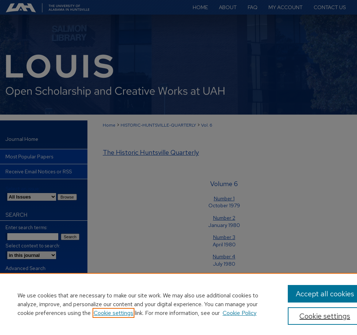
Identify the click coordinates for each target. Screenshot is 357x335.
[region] (178, 304)
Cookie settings (113, 313)
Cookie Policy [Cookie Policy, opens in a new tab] (239, 313)
